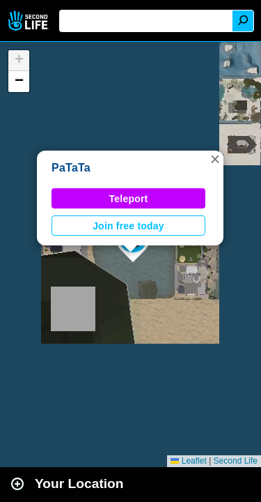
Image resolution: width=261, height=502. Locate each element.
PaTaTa (71, 168)
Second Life (29, 20)
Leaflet (188, 461)
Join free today (128, 225)
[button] (215, 159)
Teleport (128, 198)
